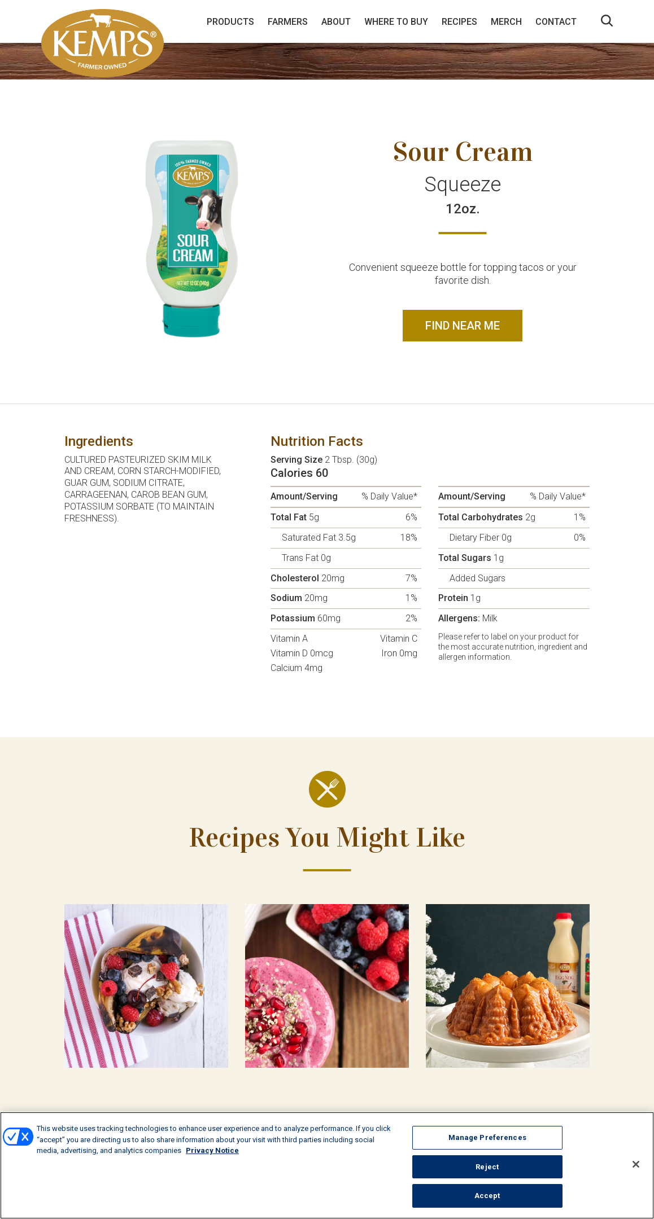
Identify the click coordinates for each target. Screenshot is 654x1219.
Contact (556, 21)
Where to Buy (396, 21)
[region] (327, 1165)
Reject (487, 1167)
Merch (506, 21)
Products (230, 21)
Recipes (459, 21)
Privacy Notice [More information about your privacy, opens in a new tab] (212, 1150)
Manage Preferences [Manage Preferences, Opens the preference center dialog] (487, 1137)
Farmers (288, 21)
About (336, 21)
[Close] (636, 1164)
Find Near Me (462, 325)
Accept (487, 1195)
